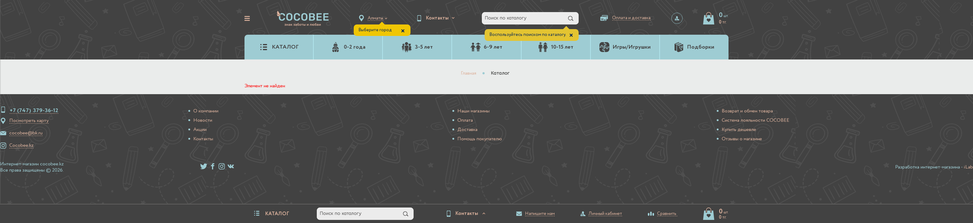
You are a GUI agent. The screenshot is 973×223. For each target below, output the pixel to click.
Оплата (465, 120)
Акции (200, 129)
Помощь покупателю (479, 139)
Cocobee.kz (21, 145)
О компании (205, 111)
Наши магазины (473, 111)
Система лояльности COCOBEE (755, 120)
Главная (468, 73)
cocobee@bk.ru (26, 133)
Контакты (203, 139)
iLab (968, 167)
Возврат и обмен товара (747, 111)
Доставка (467, 129)
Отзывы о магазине (742, 139)
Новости (202, 120)
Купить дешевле (739, 129)
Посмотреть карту (29, 120)
